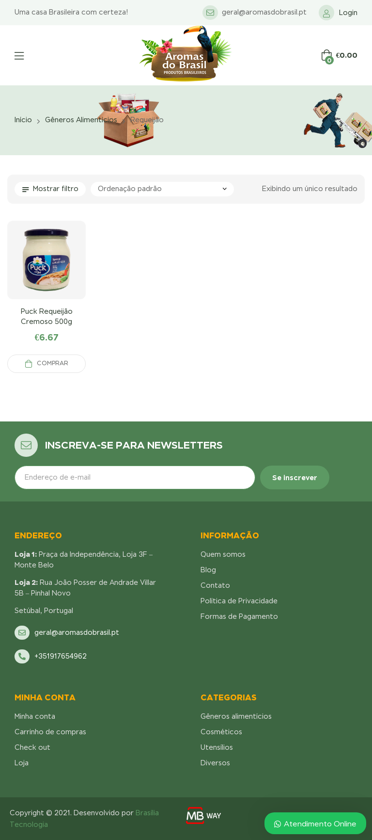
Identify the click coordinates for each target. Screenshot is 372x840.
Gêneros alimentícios (81, 120)
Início (23, 120)
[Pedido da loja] (162, 189)
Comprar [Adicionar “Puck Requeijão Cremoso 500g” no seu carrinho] (52, 363)
